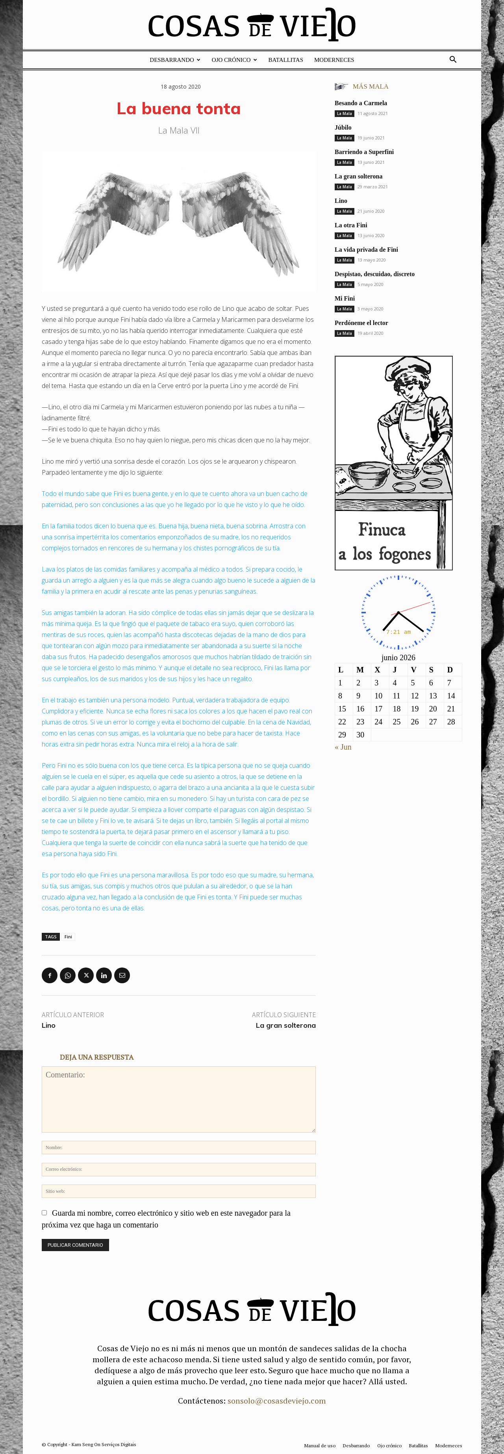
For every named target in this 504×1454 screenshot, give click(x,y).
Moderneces (334, 60)
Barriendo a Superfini (364, 152)
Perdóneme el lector (361, 322)
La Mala (344, 113)
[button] (452, 59)
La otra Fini (351, 225)
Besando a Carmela (361, 103)
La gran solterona (286, 1025)
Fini (68, 937)
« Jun (343, 747)
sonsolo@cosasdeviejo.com (277, 1400)
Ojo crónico (234, 60)
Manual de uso (319, 1445)
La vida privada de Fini (366, 249)
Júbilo (343, 127)
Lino (49, 1025)
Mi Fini (345, 298)
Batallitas (286, 60)
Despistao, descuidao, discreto (375, 274)
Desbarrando (175, 60)
